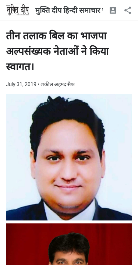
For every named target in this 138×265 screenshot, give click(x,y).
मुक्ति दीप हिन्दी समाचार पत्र (72, 10)
